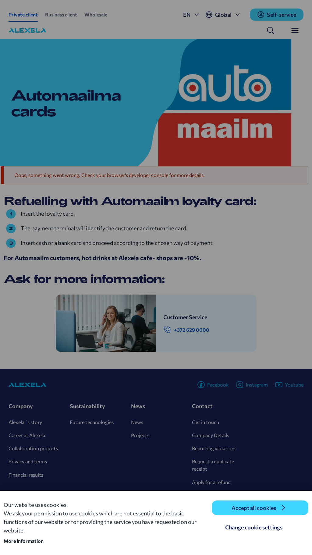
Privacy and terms (28, 461)
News (137, 422)
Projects (140, 435)
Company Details (210, 435)
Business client (61, 14)
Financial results (26, 475)
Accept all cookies (254, 507)
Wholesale (95, 14)
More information (24, 541)
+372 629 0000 (186, 330)
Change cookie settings (253, 527)
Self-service (276, 14)
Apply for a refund (211, 482)
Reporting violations (214, 448)
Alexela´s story (25, 422)
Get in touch (205, 422)
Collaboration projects (33, 448)
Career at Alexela (27, 435)
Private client (23, 14)
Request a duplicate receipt (213, 465)
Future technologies (92, 422)
